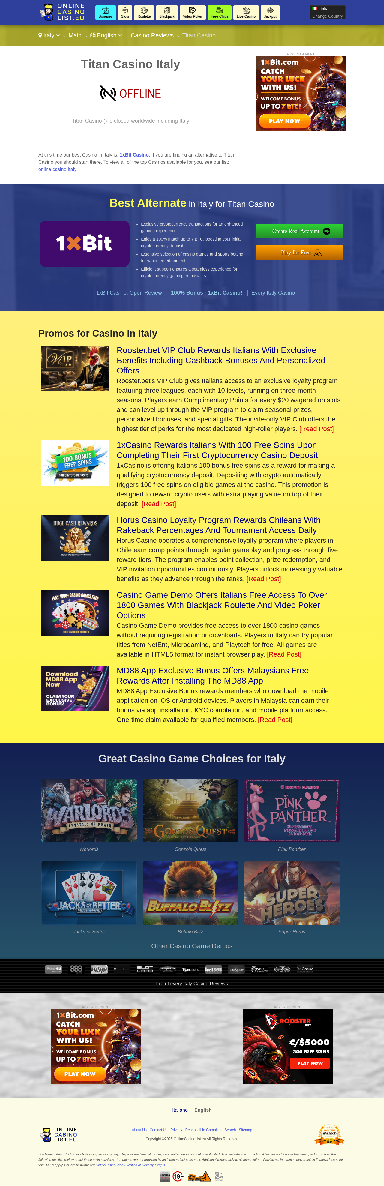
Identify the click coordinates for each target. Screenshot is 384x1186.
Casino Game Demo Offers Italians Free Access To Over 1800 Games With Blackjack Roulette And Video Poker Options (222, 605)
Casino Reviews (152, 35)
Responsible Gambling (203, 1130)
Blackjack (167, 16)
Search (230, 1130)
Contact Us (158, 1130)
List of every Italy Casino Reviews (192, 983)
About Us (139, 1130)
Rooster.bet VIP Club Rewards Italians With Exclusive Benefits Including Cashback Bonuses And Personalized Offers (221, 360)
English (106, 35)
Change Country (327, 16)
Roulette (144, 16)
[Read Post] (316, 429)
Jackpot (270, 16)
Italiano (180, 1110)
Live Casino (246, 16)
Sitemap (245, 1130)
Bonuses (106, 16)
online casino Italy (57, 169)
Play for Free (296, 252)
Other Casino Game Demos (191, 946)
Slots (125, 16)
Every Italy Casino (273, 293)
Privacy (176, 1130)
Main (74, 35)
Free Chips (220, 16)
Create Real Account (296, 231)
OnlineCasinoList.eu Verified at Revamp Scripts (130, 1165)
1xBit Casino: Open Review (129, 293)
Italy (49, 35)
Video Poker (192, 16)
